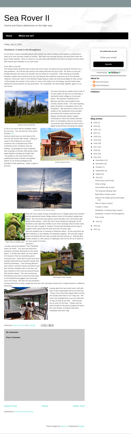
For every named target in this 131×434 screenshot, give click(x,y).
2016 (95, 150)
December (100, 160)
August (99, 174)
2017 (95, 147)
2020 (95, 136)
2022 (95, 130)
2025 (95, 123)
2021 (95, 133)
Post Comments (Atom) (24, 412)
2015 (95, 154)
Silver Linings (100, 184)
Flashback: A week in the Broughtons (109, 214)
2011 (95, 229)
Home (9, 36)
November (100, 164)
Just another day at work (104, 187)
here (12, 133)
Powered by (108, 72)
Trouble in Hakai (101, 207)
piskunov (64, 426)
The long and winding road (105, 191)
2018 (95, 143)
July (97, 177)
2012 (95, 226)
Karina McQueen (102, 85)
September (100, 171)
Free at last (99, 217)
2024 (95, 126)
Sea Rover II (27, 17)
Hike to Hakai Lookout (103, 203)
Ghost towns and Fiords (104, 181)
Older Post (79, 406)
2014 (95, 157)
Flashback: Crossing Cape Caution (109, 210)
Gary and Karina (102, 82)
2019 (95, 140)
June (98, 221)
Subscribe (108, 64)
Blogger (81, 426)
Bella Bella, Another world (105, 194)
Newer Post (10, 406)
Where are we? (26, 36)
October (99, 167)
